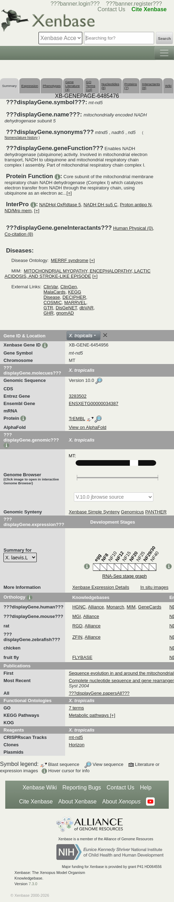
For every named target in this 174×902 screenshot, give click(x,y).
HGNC (78, 607)
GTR (48, 307)
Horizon (76, 744)
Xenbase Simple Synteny (94, 511)
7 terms (76, 708)
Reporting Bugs (81, 787)
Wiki (168, 86)
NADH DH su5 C (100, 204)
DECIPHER (74, 297)
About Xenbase (77, 802)
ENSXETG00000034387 (93, 403)
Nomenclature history (21, 138)
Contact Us (120, 787)
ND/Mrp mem (18, 210)
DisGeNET (66, 307)
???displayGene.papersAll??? (99, 693)
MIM (131, 607)
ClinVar (50, 286)
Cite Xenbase (36, 802)
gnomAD (65, 313)
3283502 (77, 396)
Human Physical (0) (133, 228)
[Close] (105, 335)
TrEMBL (77, 418)
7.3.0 (33, 884)
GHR (48, 313)
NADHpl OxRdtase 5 (60, 204)
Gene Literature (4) (72, 86)
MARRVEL (75, 302)
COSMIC (52, 302)
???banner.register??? (134, 4)
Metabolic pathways (89, 715)
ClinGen (68, 286)
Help (146, 787)
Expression (29, 86)
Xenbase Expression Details (100, 587)
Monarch (115, 607)
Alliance (96, 607)
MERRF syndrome (69, 260)
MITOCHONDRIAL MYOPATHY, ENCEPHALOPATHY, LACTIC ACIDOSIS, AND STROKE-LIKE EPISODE (78, 273)
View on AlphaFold (87, 427)
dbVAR (86, 307)
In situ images (154, 587)
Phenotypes (52, 86)
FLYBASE (82, 657)
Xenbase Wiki (39, 787)
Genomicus (132, 511)
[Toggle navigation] (164, 53)
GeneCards (149, 607)
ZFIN (77, 637)
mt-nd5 (76, 737)
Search (164, 38)
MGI (76, 616)
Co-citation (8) (19, 234)
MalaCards (54, 292)
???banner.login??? (75, 4)
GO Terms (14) (91, 86)
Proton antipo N (135, 204)
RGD (77, 625)
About (121, 802)
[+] (69, 193)
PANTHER (156, 511)
